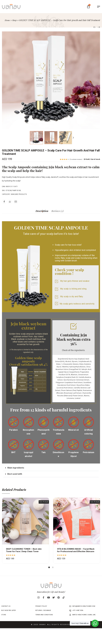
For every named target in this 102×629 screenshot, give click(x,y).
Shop (14, 20)
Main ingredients (15, 468)
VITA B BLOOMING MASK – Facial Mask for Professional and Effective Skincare (76, 551)
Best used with (14, 474)
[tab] (42, 211)
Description (42, 211)
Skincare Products (19, 194)
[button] (51, 468)
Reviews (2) (57, 211)
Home (7, 20)
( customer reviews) (76, 159)
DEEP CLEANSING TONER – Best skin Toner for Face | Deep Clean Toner (24, 550)
